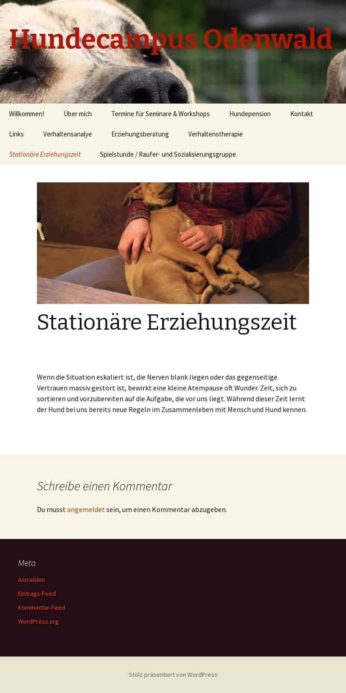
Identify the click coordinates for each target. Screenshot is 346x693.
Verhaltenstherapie (215, 134)
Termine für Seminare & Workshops (160, 113)
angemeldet (86, 509)
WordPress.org (38, 621)
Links (16, 134)
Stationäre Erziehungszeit (45, 154)
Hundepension (250, 113)
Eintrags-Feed (37, 593)
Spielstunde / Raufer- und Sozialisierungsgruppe (168, 154)
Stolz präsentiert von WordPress (173, 674)
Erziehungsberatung (140, 134)
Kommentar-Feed (41, 607)
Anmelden (31, 579)
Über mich (78, 113)
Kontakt (301, 113)
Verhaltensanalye (67, 134)
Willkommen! (26, 113)
